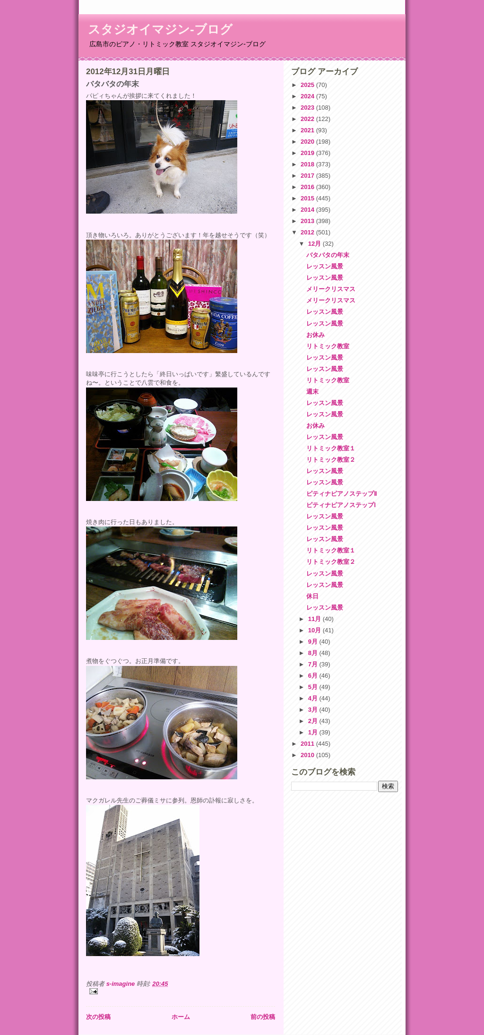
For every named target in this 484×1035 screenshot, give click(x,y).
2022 (308, 118)
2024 (308, 96)
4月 (314, 698)
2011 (308, 743)
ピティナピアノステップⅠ (341, 505)
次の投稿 (98, 1016)
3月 (314, 709)
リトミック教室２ (330, 459)
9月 (314, 641)
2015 (308, 198)
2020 (308, 141)
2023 (308, 107)
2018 (308, 164)
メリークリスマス (330, 289)
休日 (312, 596)
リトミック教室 (327, 346)
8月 (314, 652)
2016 (308, 186)
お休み (315, 334)
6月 (314, 675)
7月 (314, 664)
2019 (308, 152)
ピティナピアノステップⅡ (341, 493)
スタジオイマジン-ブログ (160, 29)
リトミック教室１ (330, 448)
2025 (308, 84)
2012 (308, 232)
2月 (314, 720)
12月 (315, 243)
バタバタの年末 (327, 255)
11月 (315, 618)
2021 (308, 130)
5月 (314, 686)
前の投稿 (263, 1016)
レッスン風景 (324, 266)
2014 (308, 209)
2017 (308, 175)
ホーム (181, 1016)
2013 (308, 220)
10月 (315, 630)
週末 (312, 391)
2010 (308, 755)
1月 (314, 732)
